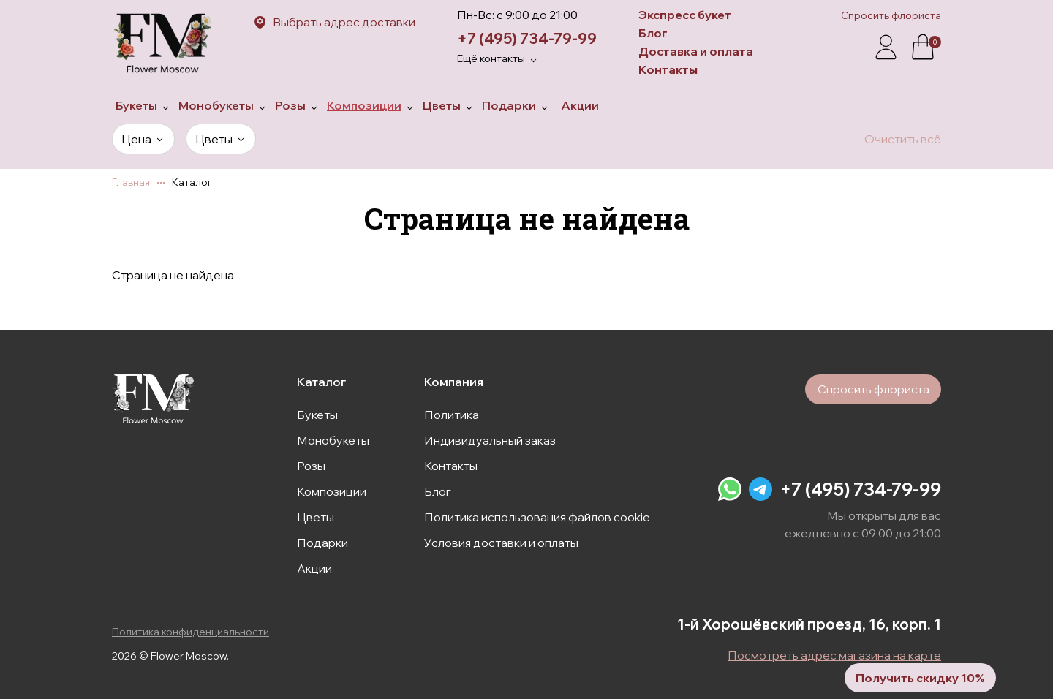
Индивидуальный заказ (490, 437)
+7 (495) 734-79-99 (527, 38)
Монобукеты (333, 437)
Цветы (315, 514)
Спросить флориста (891, 15)
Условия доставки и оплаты (501, 539)
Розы (311, 463)
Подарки (322, 539)
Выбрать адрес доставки (344, 22)
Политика (451, 411)
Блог (653, 33)
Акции (314, 565)
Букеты (317, 411)
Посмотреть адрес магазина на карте (834, 655)
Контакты (668, 69)
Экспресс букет (684, 14)
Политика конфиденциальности (190, 631)
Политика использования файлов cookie (537, 514)
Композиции (331, 488)
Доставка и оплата (695, 51)
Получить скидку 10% (904, 669)
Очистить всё (902, 139)
